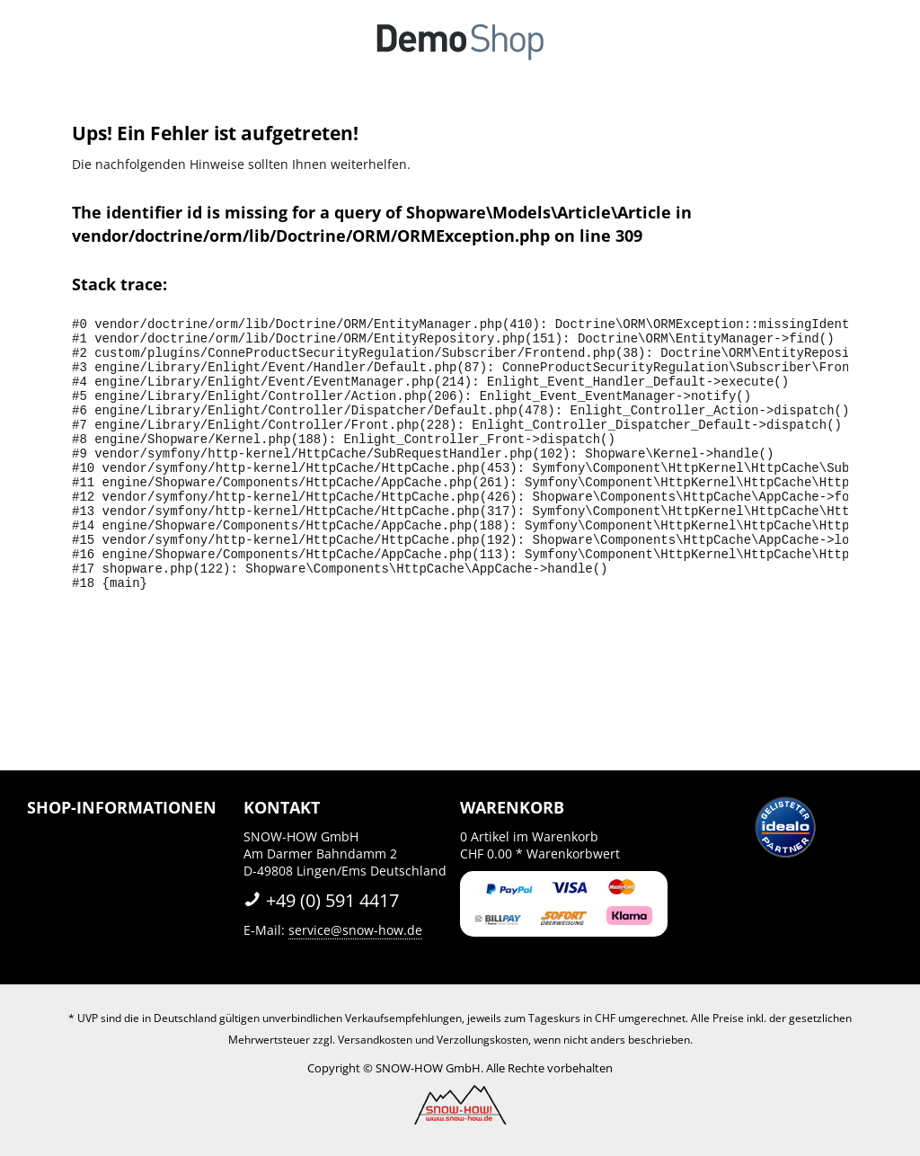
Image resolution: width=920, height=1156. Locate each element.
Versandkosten (375, 1039)
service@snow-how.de (355, 929)
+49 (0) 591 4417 (321, 900)
